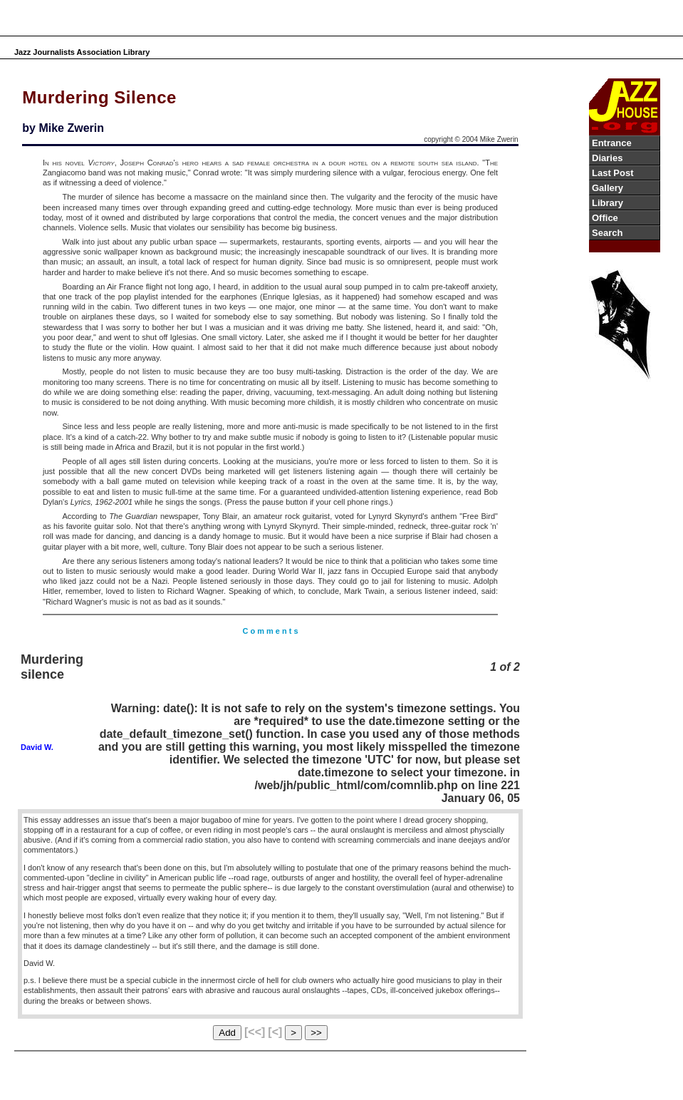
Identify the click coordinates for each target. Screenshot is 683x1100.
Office (605, 217)
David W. (37, 747)
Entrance (612, 143)
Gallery (607, 188)
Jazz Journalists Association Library (82, 52)
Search (607, 232)
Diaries (607, 158)
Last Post (613, 173)
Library (607, 202)
